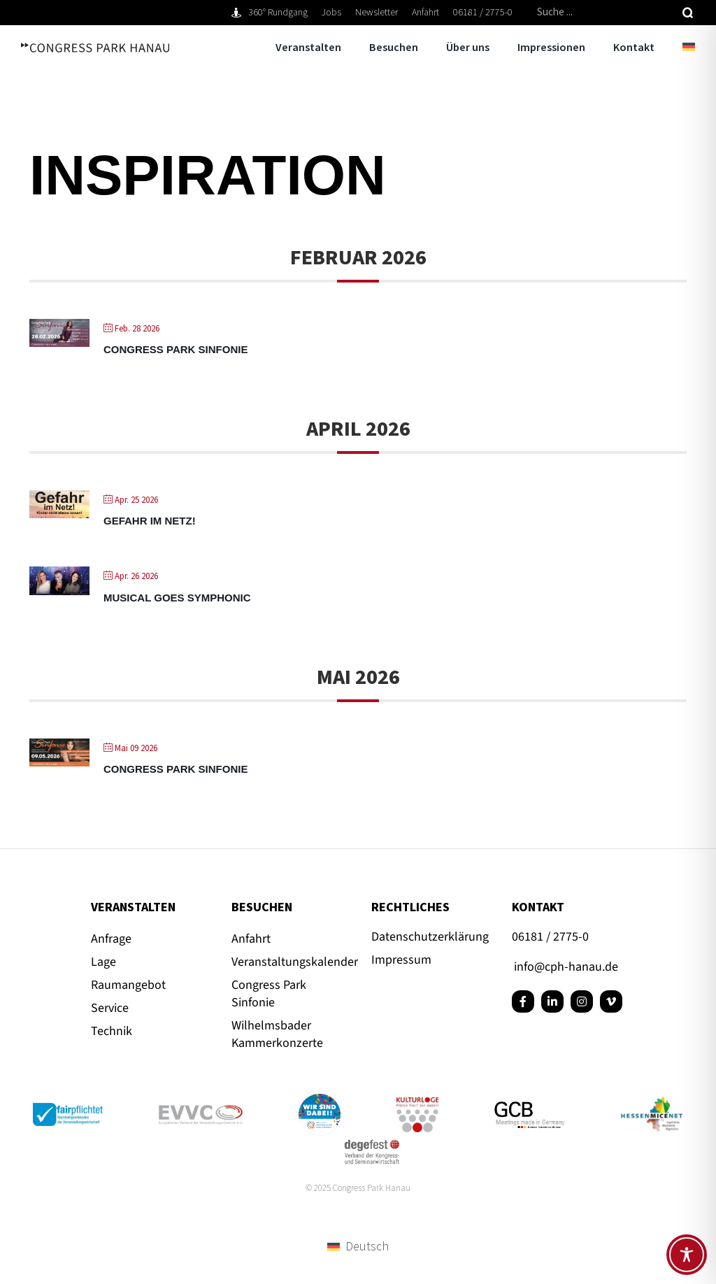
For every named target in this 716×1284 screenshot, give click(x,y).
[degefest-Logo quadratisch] (372, 1141)
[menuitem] (674, 47)
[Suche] (688, 13)
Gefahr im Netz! (149, 521)
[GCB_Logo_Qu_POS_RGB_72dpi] (529, 1107)
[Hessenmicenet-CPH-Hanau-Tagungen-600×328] (651, 1103)
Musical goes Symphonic (177, 598)
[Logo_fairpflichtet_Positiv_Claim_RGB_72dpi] (68, 1109)
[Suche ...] (604, 13)
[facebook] (523, 1001)
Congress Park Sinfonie (175, 349)
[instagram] (582, 1001)
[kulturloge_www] (417, 1103)
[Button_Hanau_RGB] (320, 1099)
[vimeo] (611, 1001)
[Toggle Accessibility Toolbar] (687, 1255)
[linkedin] (552, 1001)
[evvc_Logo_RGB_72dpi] (201, 1111)
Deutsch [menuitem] (367, 1246)
